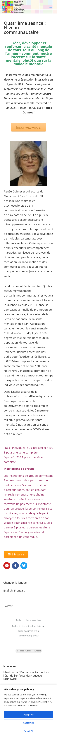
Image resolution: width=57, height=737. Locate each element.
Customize (28, 722)
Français (19, 590)
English (8, 590)
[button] (51, 6)
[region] (28, 711)
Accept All (29, 714)
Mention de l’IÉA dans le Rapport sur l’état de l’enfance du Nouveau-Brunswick (26, 675)
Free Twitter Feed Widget (29, 650)
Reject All (28, 731)
